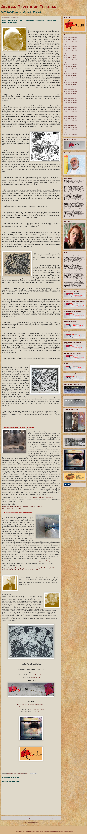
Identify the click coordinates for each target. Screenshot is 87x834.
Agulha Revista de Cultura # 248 (70, 98)
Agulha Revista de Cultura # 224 (70, 44)
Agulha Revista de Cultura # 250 (70, 102)
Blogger (71, 831)
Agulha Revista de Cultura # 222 (70, 39)
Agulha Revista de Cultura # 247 (70, 95)
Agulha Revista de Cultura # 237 (70, 73)
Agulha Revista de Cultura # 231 (70, 59)
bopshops (62, 831)
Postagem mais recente (7, 818)
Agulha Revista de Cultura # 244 (70, 89)
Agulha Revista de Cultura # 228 (70, 53)
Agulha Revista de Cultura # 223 (70, 41)
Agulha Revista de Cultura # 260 (70, 125)
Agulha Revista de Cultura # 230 (70, 57)
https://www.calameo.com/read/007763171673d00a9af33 (38, 497)
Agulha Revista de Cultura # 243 (70, 86)
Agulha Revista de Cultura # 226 (70, 48)
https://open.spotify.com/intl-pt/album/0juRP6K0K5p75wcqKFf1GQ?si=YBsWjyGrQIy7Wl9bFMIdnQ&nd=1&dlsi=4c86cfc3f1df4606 (28, 568)
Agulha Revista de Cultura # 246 (70, 93)
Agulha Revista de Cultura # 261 (70, 127)
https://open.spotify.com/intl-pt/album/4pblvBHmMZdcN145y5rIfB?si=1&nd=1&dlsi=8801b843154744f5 (22, 507)
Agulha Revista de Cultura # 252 (70, 107)
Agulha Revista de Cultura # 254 (70, 111)
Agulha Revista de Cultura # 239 (70, 77)
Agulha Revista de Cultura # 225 (70, 46)
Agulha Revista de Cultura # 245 (70, 91)
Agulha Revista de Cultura (28, 7)
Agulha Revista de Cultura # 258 (70, 120)
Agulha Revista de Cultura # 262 (70, 129)
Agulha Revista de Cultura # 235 (70, 68)
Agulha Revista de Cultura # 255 (70, 113)
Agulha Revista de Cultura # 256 (70, 116)
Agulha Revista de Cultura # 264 (70, 134)
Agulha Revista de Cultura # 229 (70, 55)
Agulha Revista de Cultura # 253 (70, 109)
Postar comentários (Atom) (33, 822)
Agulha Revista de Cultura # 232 (70, 62)
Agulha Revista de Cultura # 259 (70, 123)
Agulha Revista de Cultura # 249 (70, 100)
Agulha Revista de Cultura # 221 (70, 37)
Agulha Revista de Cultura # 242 (70, 84)
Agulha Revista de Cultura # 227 (70, 50)
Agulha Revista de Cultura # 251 (70, 104)
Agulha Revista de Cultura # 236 (70, 71)
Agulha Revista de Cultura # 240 (70, 80)
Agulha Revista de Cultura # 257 (70, 118)
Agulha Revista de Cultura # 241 (70, 82)
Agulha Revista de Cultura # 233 (70, 64)
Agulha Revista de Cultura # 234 (70, 66)
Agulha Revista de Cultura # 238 (70, 75)
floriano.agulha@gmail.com (36, 675)
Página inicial (31, 818)
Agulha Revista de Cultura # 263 (70, 132)
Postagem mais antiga (55, 818)
